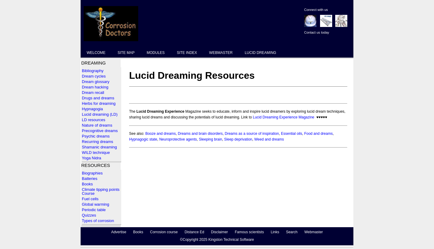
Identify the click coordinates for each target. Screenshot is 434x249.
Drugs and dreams (98, 98)
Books (87, 184)
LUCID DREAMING (260, 53)
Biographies (92, 173)
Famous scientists (249, 232)
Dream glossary (95, 81)
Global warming (95, 204)
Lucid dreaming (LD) (100, 114)
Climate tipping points (100, 189)
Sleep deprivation (238, 139)
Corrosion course (164, 232)
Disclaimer (219, 232)
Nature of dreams (97, 125)
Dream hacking (95, 87)
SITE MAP (126, 53)
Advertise (118, 232)
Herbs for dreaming (98, 103)
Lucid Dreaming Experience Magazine (283, 117)
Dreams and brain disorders (200, 133)
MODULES (156, 53)
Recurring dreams (97, 141)
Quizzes (89, 215)
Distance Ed (194, 232)
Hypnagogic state (143, 139)
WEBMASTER (220, 53)
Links (275, 232)
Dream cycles (94, 76)
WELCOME (96, 53)
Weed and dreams (269, 139)
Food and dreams (318, 133)
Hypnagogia (92, 109)
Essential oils (291, 133)
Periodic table (94, 210)
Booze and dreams (160, 133)
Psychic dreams (96, 136)
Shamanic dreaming (99, 147)
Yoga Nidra (91, 158)
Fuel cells (90, 199)
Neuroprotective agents (178, 139)
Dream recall (93, 92)
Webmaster (313, 232)
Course (88, 193)
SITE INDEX (187, 53)
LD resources (93, 120)
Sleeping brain (210, 139)
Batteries (89, 178)
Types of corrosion (98, 220)
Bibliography (93, 70)
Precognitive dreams (100, 130)
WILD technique (96, 152)
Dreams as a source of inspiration (252, 133)
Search (292, 232)
